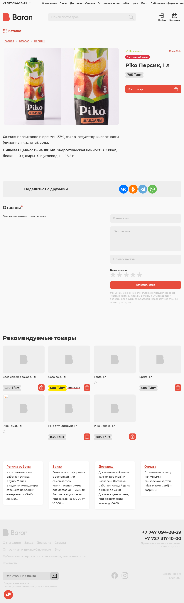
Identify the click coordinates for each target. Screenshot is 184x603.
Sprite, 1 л (145, 377)
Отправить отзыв (145, 284)
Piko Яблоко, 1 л (104, 426)
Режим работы (18, 466)
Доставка (76, 3)
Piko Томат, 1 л (12, 426)
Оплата (90, 3)
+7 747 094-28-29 (15, 3)
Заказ (63, 3)
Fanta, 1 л (100, 377)
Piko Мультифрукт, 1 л (62, 426)
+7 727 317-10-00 (163, 538)
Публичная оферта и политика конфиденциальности (44, 556)
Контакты (10, 563)
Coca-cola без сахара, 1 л (19, 377)
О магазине (49, 3)
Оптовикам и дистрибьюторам (118, 3)
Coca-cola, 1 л (57, 377)
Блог (144, 3)
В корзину (153, 89)
